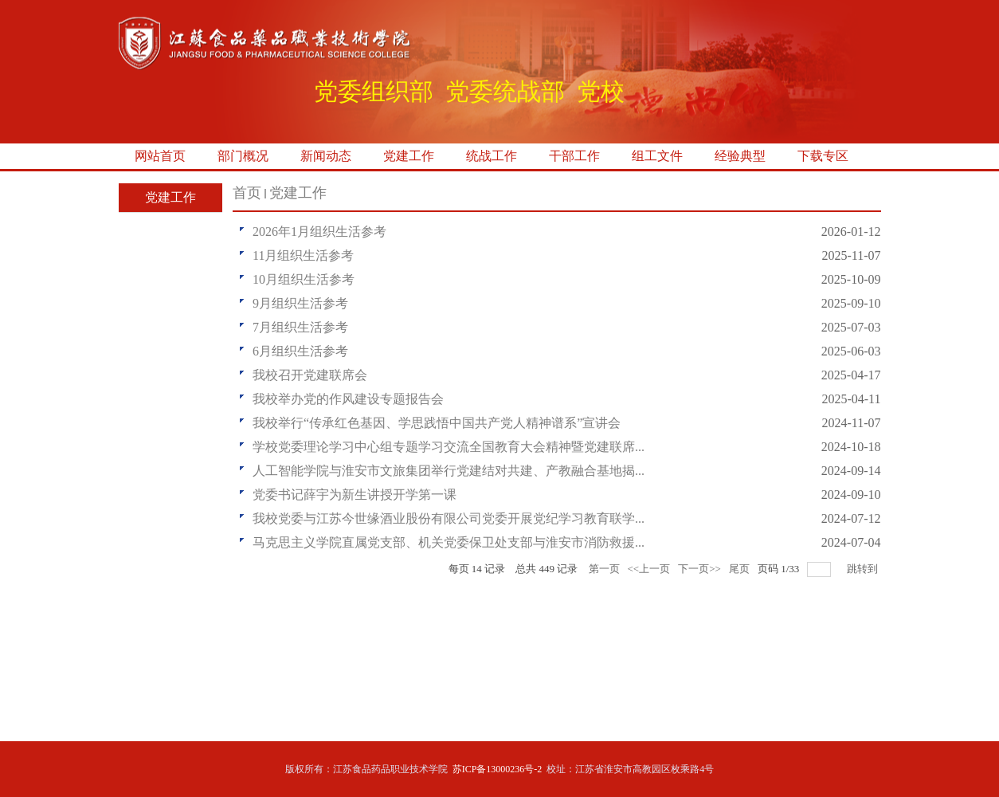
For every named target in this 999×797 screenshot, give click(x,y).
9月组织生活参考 (300, 303)
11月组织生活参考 (303, 255)
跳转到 (863, 569)
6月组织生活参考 (300, 351)
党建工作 (298, 193)
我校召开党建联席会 (310, 375)
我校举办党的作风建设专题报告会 (348, 399)
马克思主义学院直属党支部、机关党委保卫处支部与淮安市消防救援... (448, 542)
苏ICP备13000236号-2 (497, 769)
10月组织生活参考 (304, 279)
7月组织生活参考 (300, 327)
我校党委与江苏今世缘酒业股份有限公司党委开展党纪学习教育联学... (448, 518)
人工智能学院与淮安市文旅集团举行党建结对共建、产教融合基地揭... (448, 470)
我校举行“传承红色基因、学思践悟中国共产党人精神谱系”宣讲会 (437, 423)
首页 (247, 193)
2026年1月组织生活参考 (319, 231)
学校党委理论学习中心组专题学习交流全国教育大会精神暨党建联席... (448, 446)
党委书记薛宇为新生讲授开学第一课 (354, 494)
